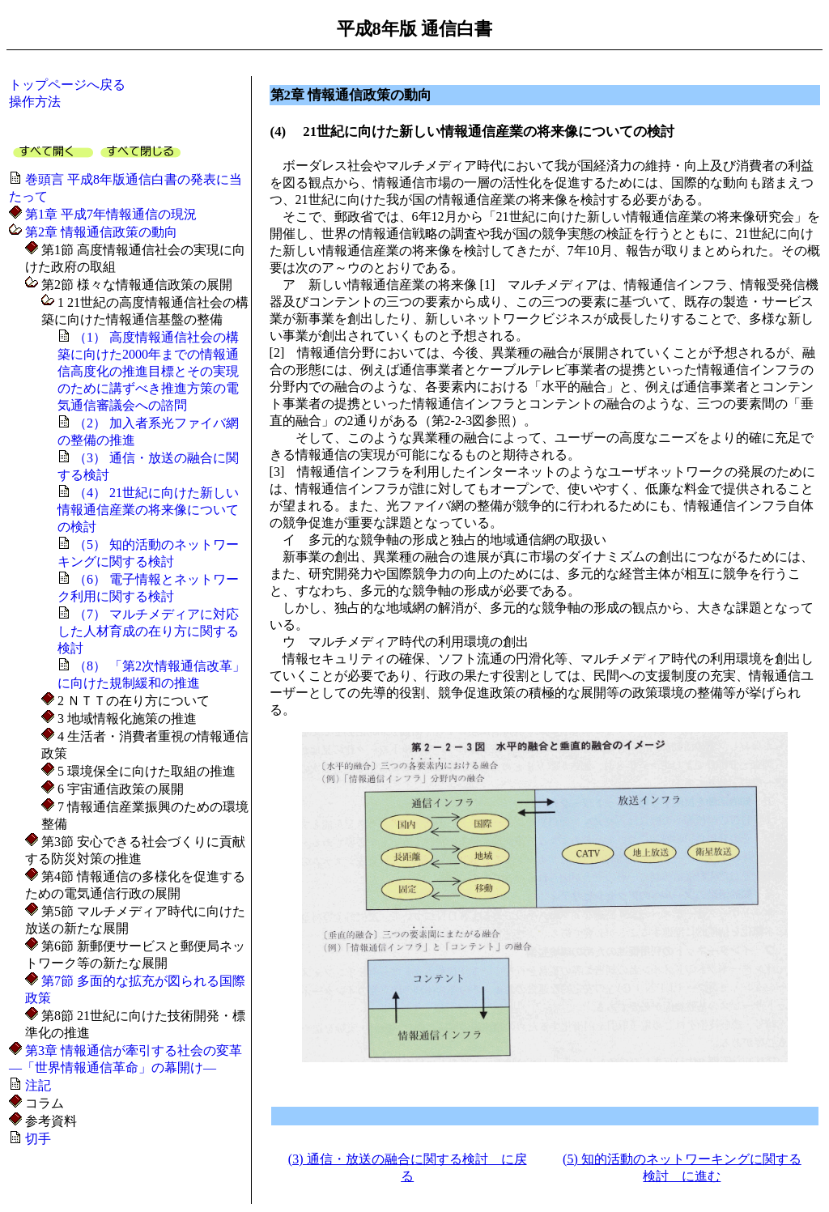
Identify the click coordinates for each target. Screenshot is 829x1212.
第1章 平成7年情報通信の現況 (109, 214)
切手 (36, 1139)
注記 (36, 1085)
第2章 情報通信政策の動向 (99, 232)
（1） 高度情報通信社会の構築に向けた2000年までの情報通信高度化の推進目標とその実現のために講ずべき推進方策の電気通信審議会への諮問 (148, 371)
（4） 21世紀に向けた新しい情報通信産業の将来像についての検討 (148, 510)
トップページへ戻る (67, 84)
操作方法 (35, 101)
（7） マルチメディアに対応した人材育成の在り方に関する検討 (148, 631)
